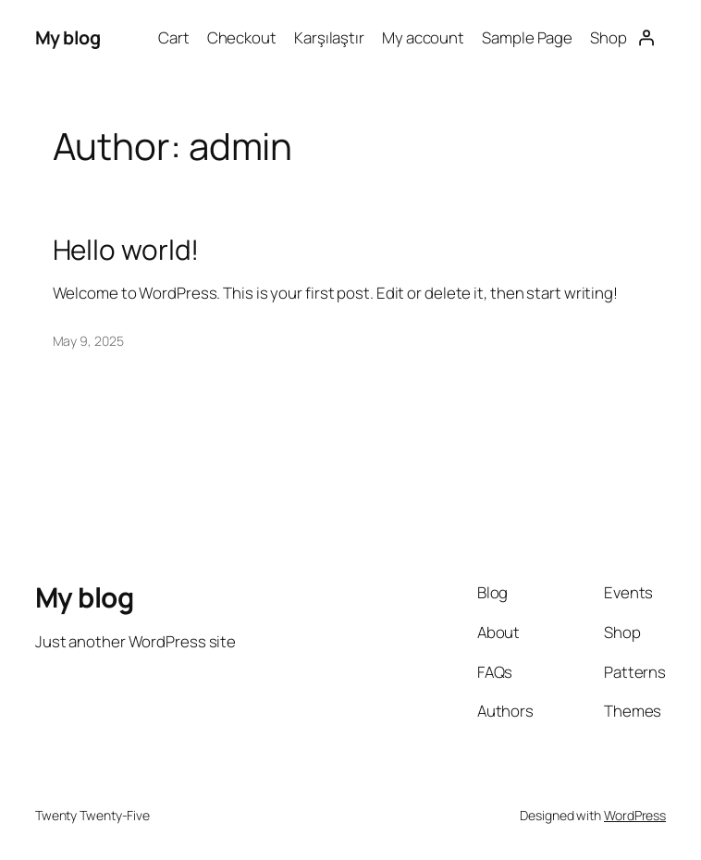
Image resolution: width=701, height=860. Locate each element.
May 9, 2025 (88, 341)
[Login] (646, 37)
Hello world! (126, 249)
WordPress (635, 815)
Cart (174, 37)
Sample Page (527, 37)
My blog (68, 37)
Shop (608, 37)
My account (423, 37)
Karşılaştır (329, 37)
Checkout (242, 37)
